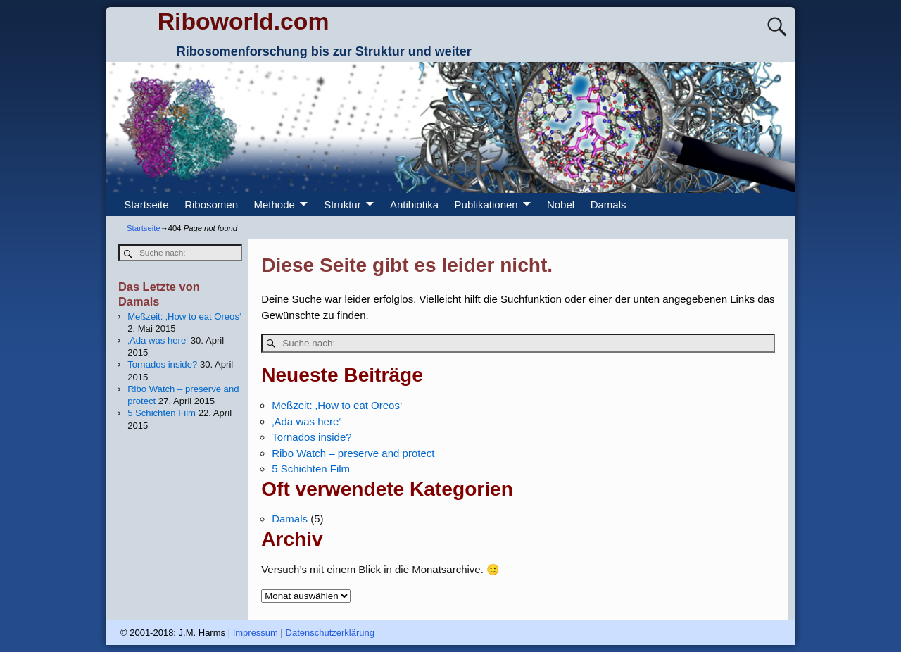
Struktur (342, 205)
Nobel (560, 205)
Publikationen (486, 205)
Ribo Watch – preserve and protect (353, 453)
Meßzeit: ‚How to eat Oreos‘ (337, 405)
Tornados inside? (311, 437)
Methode (274, 205)
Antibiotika (414, 205)
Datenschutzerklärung (330, 632)
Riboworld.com (243, 21)
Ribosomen (211, 205)
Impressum (255, 632)
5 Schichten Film (311, 469)
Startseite (146, 205)
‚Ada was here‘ (306, 421)
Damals (608, 205)
